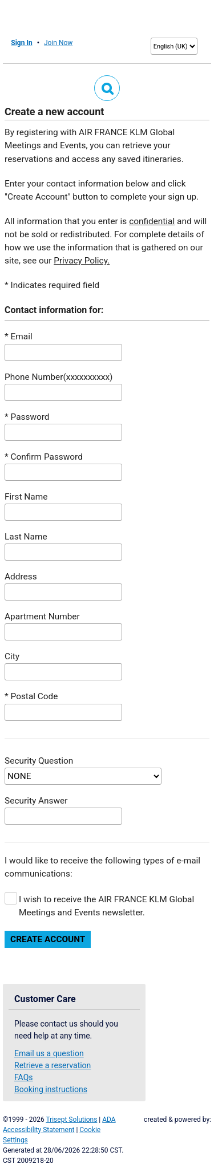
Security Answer (36, 801)
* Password (27, 417)
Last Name (26, 537)
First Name (26, 497)
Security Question (39, 761)
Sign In (21, 43)
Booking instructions (50, 1089)
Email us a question (49, 1053)
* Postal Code (31, 696)
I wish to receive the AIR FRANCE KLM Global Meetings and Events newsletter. (106, 906)
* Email (19, 336)
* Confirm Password (44, 457)
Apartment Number (42, 616)
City (12, 656)
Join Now (58, 43)
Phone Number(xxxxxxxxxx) (58, 377)
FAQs (23, 1077)
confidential (152, 221)
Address (21, 576)
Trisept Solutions (71, 1120)
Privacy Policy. (82, 261)
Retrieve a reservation (52, 1065)
